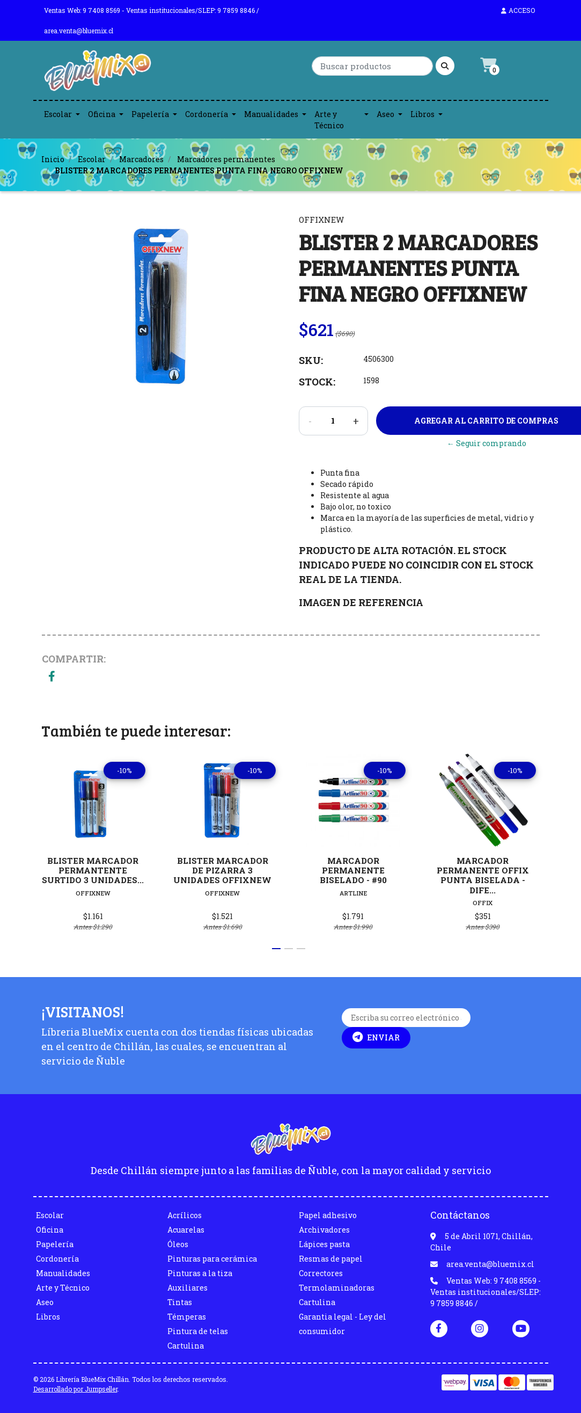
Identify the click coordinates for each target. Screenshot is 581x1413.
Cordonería (206, 114)
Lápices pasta (324, 1244)
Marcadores (141, 159)
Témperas (186, 1317)
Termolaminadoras (336, 1288)
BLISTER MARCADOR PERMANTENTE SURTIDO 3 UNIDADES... (93, 870)
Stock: (317, 381)
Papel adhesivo (328, 1215)
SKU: (311, 360)
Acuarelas (185, 1230)
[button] (276, 948)
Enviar (376, 1037)
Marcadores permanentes (226, 159)
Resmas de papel (331, 1259)
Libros (422, 114)
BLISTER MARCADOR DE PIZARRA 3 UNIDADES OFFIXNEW (223, 870)
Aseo (385, 114)
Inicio (52, 159)
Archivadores (324, 1230)
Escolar (58, 114)
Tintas (179, 1302)
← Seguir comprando (486, 443)
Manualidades (271, 114)
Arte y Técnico (329, 119)
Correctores (321, 1273)
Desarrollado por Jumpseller (75, 1389)
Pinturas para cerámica (212, 1259)
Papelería (150, 114)
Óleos (177, 1244)
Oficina (101, 114)
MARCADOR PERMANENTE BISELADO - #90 (352, 870)
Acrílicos (184, 1215)
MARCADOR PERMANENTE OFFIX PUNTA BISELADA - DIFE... (483, 875)
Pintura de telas (197, 1331)
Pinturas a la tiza (199, 1273)
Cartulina (185, 1346)
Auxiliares (187, 1288)
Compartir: (74, 658)
